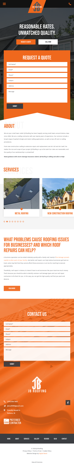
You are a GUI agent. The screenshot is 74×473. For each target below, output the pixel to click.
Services (26, 441)
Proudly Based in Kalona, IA (12, 413)
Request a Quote (26, 42)
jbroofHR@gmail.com (14, 408)
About (17, 441)
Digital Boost (43, 453)
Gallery (36, 441)
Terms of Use (37, 451)
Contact (64, 441)
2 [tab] (7, 221)
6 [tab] (18, 221)
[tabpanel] (21, 199)
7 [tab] (20, 221)
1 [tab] (4, 221)
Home (8, 441)
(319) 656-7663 (11, 403)
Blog (55, 441)
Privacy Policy (27, 451)
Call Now (48, 42)
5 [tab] (15, 221)
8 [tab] (23, 221)
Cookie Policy (47, 451)
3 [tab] (10, 221)
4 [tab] (12, 221)
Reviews (46, 441)
